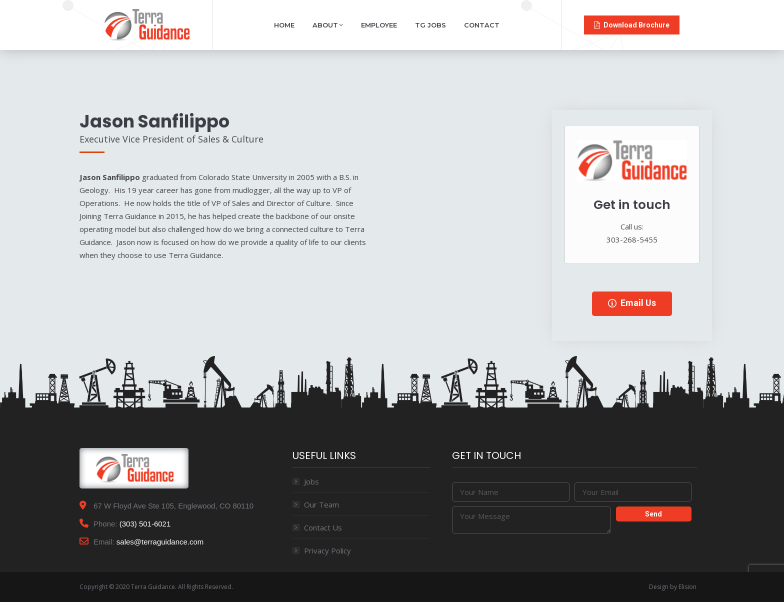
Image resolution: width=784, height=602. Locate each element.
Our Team (321, 505)
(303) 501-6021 (145, 524)
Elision (687, 586)
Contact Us (323, 527)
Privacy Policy (327, 551)
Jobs (311, 481)
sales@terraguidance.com (160, 542)
